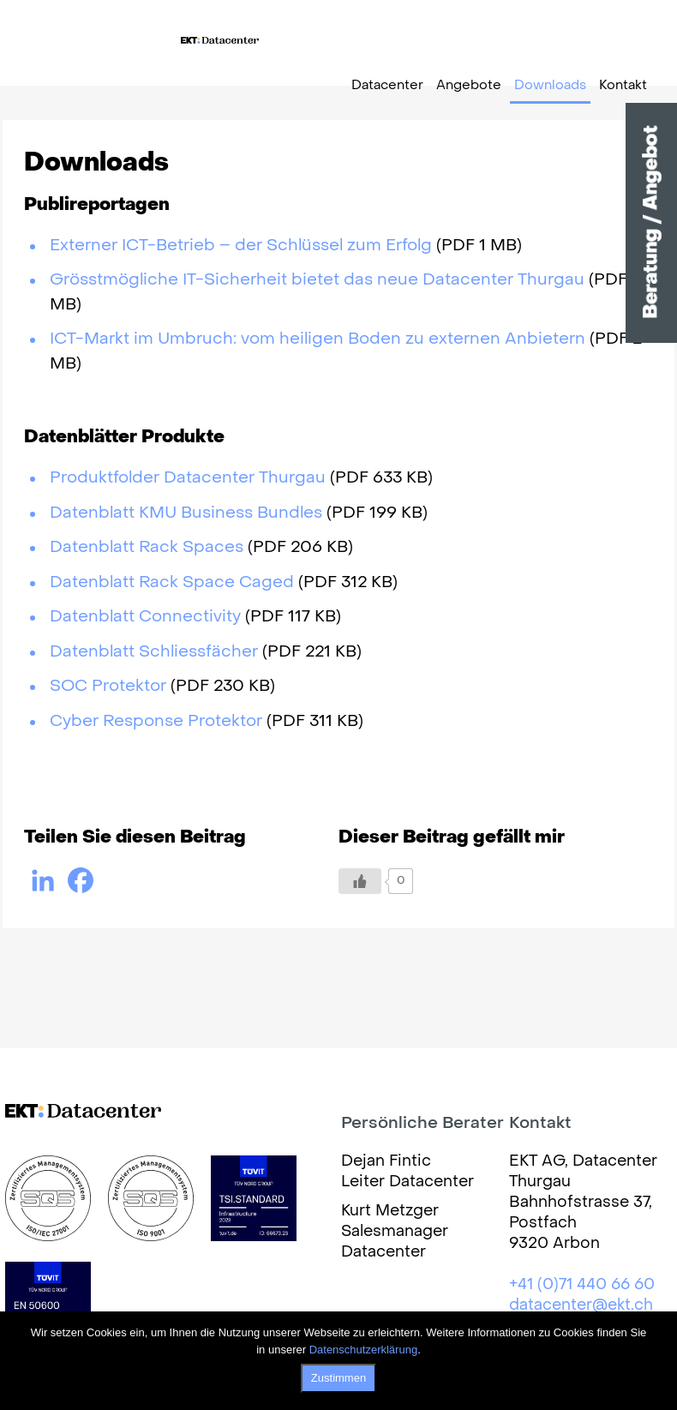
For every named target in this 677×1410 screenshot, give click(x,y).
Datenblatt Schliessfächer (154, 652)
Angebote (468, 86)
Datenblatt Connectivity (145, 617)
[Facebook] (80, 880)
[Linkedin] (43, 880)
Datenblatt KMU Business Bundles (186, 513)
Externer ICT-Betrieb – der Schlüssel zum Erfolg (241, 246)
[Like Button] (359, 881)
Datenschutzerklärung (363, 1349)
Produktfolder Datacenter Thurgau (188, 478)
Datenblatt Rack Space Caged (172, 583)
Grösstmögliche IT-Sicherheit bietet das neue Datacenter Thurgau (317, 280)
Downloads (550, 86)
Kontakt (623, 86)
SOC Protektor (108, 686)
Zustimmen (338, 1377)
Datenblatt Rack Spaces (146, 547)
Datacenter (387, 86)
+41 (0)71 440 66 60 (582, 1285)
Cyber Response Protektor (156, 721)
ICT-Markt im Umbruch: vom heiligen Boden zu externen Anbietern (317, 339)
